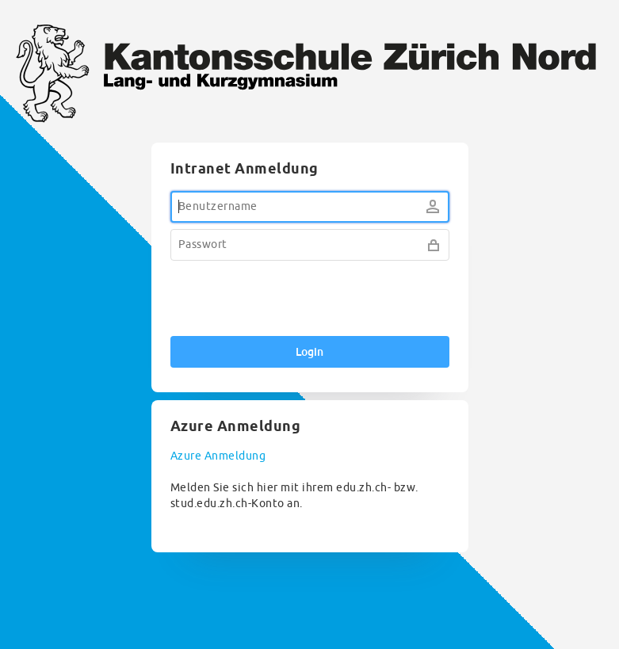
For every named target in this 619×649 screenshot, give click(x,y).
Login (309, 352)
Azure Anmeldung (218, 456)
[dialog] (309, 347)
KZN (309, 76)
